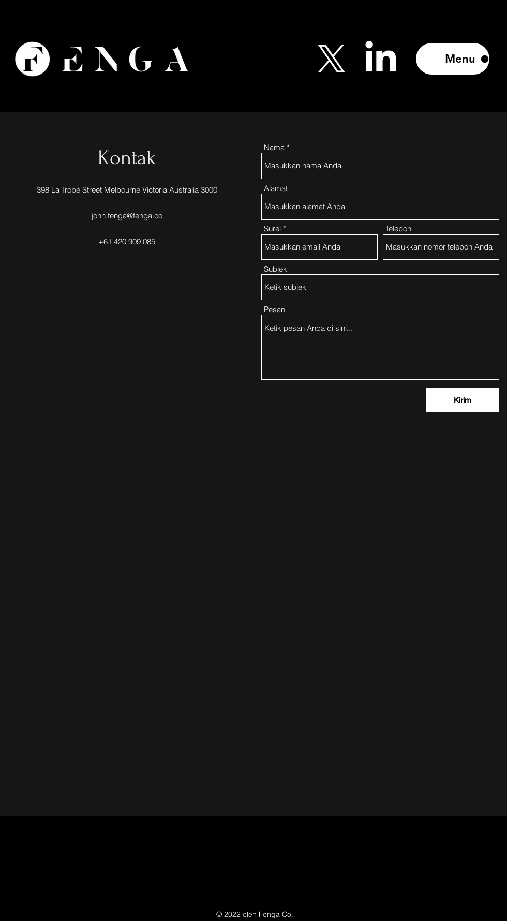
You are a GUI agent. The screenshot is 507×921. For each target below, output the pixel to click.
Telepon (398, 228)
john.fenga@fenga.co (127, 216)
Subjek (275, 269)
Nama (274, 147)
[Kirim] (462, 400)
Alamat (276, 188)
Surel (272, 228)
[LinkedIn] (381, 59)
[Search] (496, 56)
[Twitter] (331, 59)
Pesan (274, 309)
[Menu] (452, 59)
